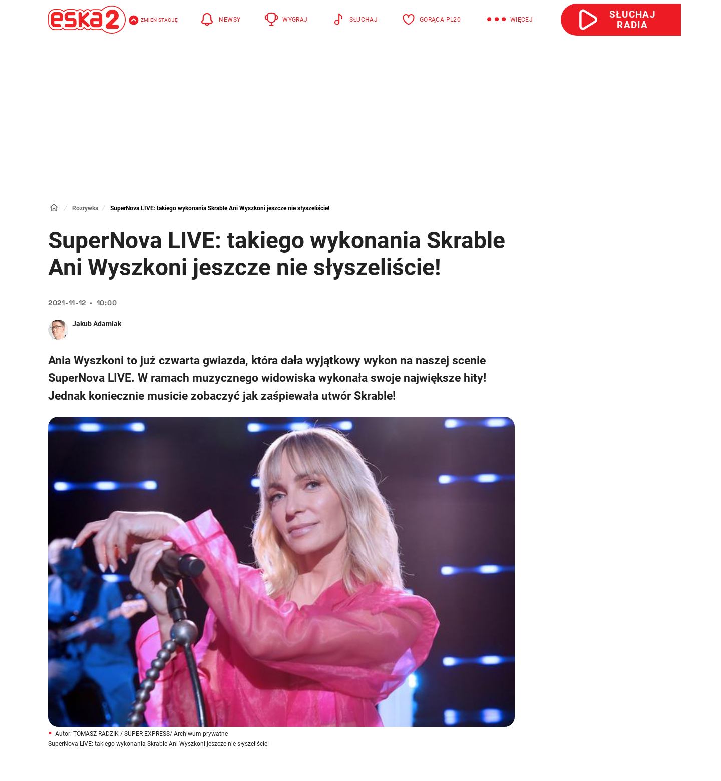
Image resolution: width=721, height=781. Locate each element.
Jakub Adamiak (96, 324)
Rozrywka (85, 208)
